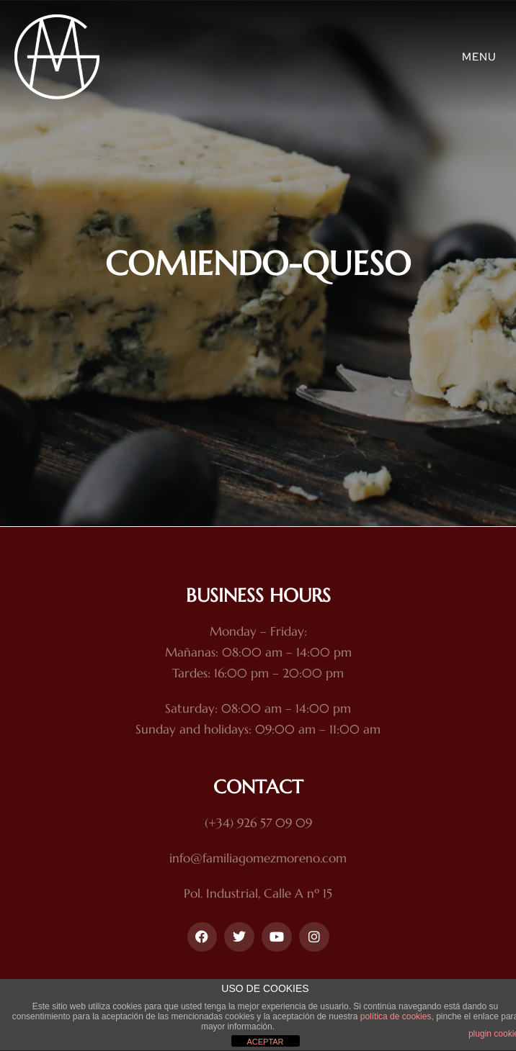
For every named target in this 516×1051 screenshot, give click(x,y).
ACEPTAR (264, 1041)
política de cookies (396, 1016)
